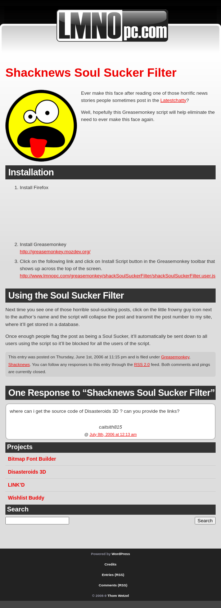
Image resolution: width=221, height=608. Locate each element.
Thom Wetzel (118, 596)
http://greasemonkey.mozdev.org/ (55, 251)
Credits (110, 564)
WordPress (121, 554)
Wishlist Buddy (26, 498)
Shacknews (19, 364)
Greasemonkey (175, 356)
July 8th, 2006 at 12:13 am (113, 434)
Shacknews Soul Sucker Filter (91, 72)
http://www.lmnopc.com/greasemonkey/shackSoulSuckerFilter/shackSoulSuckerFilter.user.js (118, 275)
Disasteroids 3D (27, 472)
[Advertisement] (42, 213)
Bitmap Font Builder (32, 459)
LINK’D (16, 485)
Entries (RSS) (113, 575)
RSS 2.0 (142, 364)
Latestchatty (173, 100)
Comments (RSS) (113, 585)
